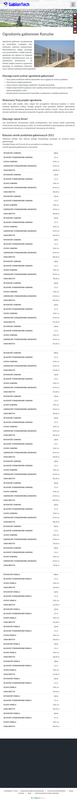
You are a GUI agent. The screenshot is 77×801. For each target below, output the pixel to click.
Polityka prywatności (56, 791)
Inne (29, 793)
